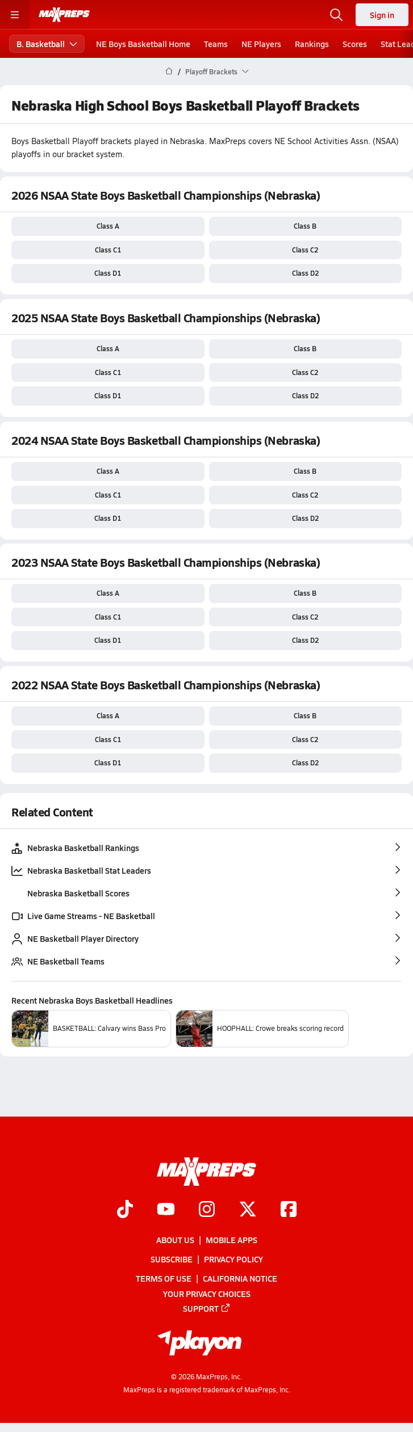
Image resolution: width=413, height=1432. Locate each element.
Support (207, 1308)
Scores (355, 43)
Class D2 (305, 272)
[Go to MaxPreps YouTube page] (166, 1210)
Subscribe (172, 1259)
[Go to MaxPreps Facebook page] (288, 1210)
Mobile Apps (231, 1239)
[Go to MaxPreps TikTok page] (125, 1210)
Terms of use (163, 1278)
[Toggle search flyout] (336, 15)
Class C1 (108, 249)
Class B (305, 225)
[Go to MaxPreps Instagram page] (207, 1210)
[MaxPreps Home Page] (169, 71)
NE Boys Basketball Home (143, 43)
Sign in (382, 14)
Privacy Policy (233, 1259)
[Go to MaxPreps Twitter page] (248, 1210)
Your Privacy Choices (207, 1293)
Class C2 (305, 249)
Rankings (312, 43)
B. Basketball (46, 43)
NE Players (261, 43)
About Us (175, 1239)
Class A (108, 225)
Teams (216, 43)
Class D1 (107, 272)
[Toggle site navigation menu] (15, 15)
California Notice (240, 1278)
